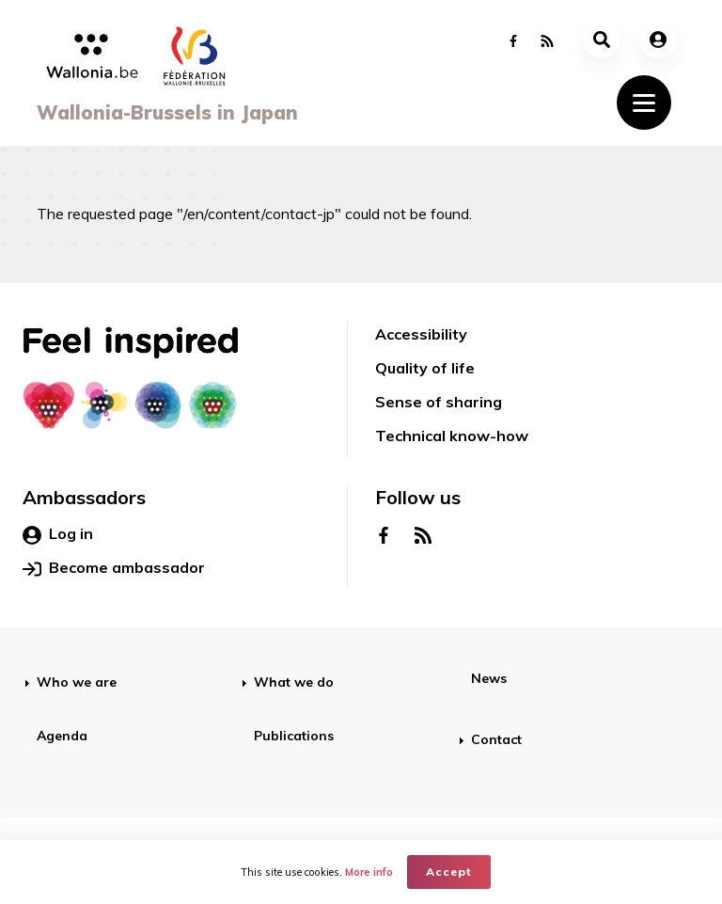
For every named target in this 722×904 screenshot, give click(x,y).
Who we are (77, 682)
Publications (294, 735)
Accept (449, 871)
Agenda (62, 735)
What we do (294, 682)
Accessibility (421, 334)
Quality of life (425, 367)
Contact (496, 739)
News (489, 678)
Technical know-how (451, 435)
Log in (58, 534)
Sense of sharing (438, 401)
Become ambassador (114, 568)
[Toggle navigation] (644, 102)
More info (369, 872)
